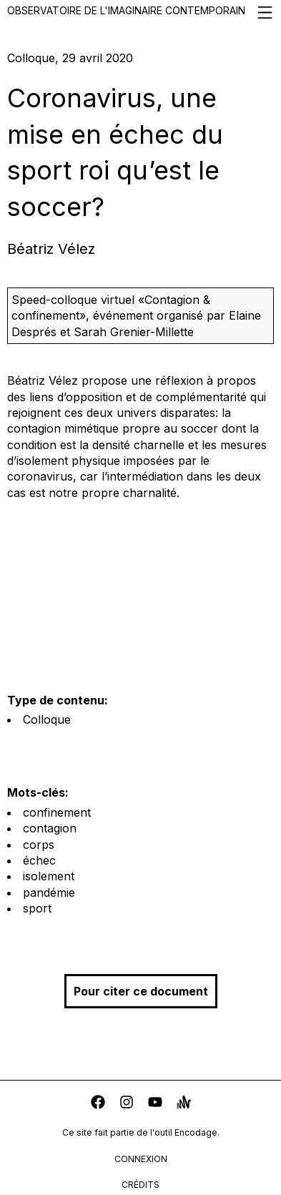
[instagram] (126, 1104)
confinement (57, 812)
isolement (48, 876)
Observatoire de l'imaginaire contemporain (140, 12)
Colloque (47, 719)
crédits (140, 1184)
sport (37, 908)
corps (38, 844)
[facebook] (98, 1104)
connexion (140, 1159)
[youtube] (155, 1104)
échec (39, 860)
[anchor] (184, 1104)
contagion (50, 828)
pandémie (49, 892)
